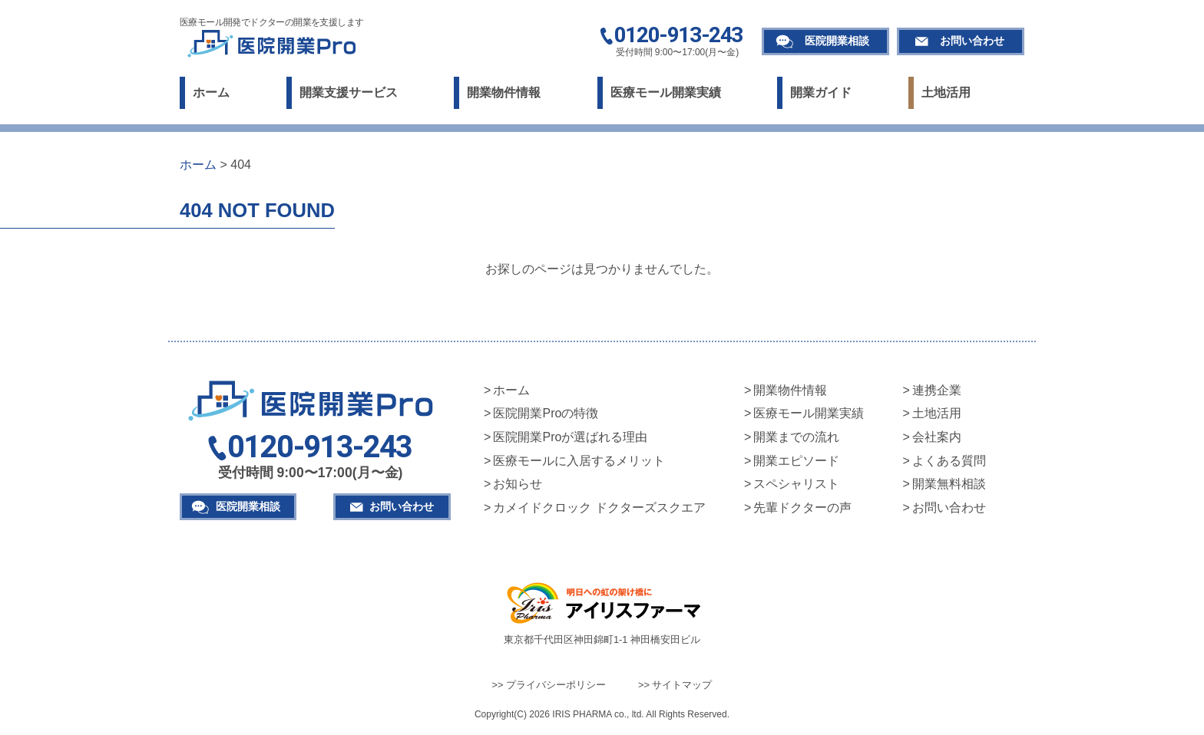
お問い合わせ (972, 41)
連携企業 (936, 390)
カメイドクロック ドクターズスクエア (599, 507)
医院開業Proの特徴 (545, 413)
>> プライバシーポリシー (549, 685)
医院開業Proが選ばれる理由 (570, 436)
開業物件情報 (504, 92)
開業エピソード (796, 460)
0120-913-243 (678, 36)
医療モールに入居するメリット (579, 460)
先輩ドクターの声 (802, 507)
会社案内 (936, 436)
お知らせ (517, 483)
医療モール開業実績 (665, 92)
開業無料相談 (949, 483)
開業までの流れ (796, 436)
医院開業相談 (837, 41)
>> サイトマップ (675, 685)
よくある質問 (949, 460)
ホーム (211, 92)
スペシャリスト (796, 483)
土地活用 (946, 92)
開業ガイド (821, 92)
